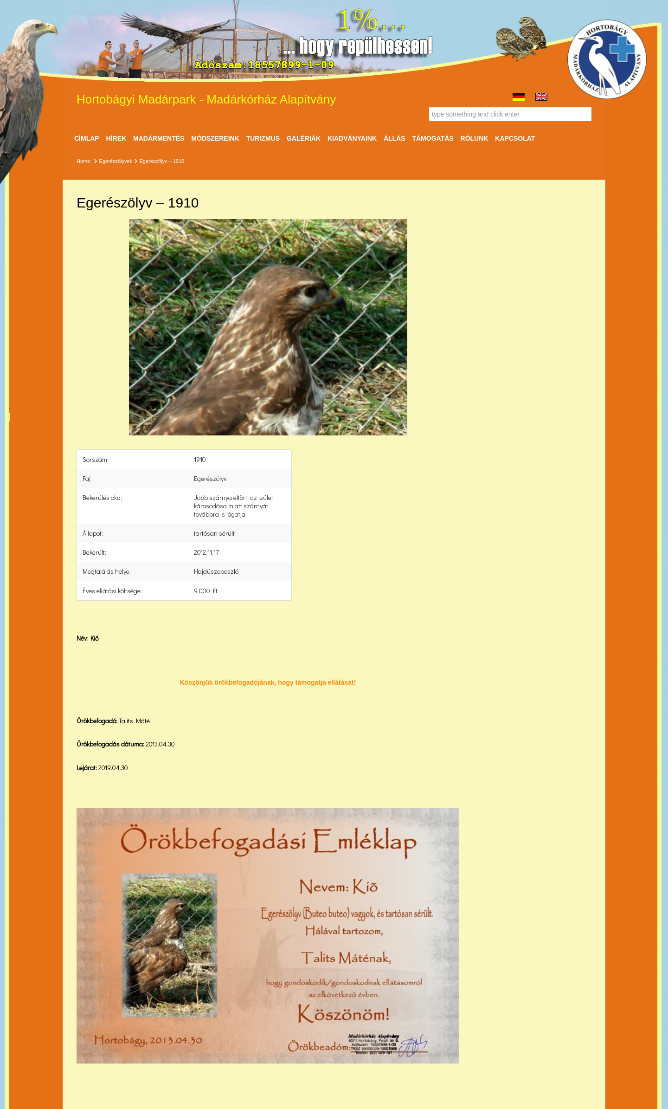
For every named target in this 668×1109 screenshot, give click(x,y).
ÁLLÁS (394, 138)
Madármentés (158, 138)
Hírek (116, 138)
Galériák (304, 138)
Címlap (86, 138)
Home (83, 161)
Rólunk (474, 138)
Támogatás (432, 138)
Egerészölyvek (116, 161)
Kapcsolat (515, 138)
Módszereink (215, 138)
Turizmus (263, 138)
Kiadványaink (352, 138)
